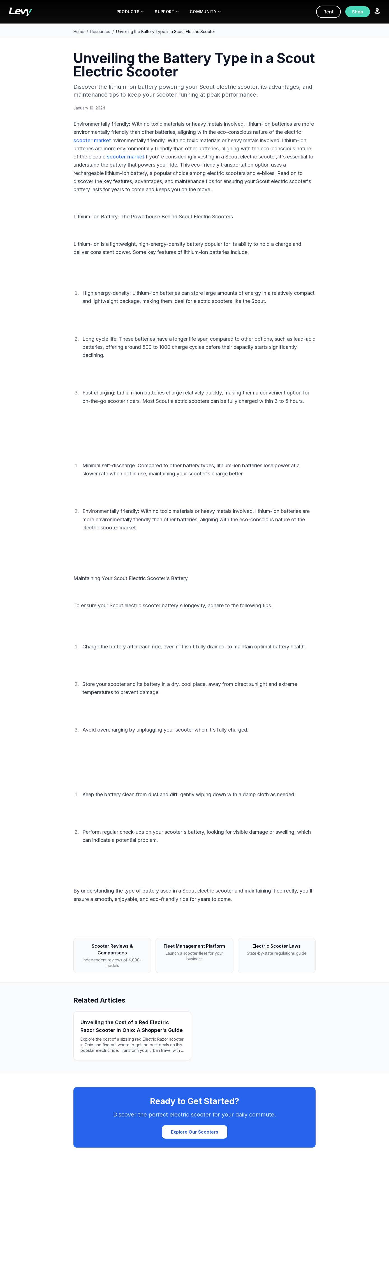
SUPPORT (166, 11)
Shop (357, 12)
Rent (328, 12)
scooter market (92, 140)
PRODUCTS (130, 11)
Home (78, 31)
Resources (100, 31)
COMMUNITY (205, 11)
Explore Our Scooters (194, 1132)
